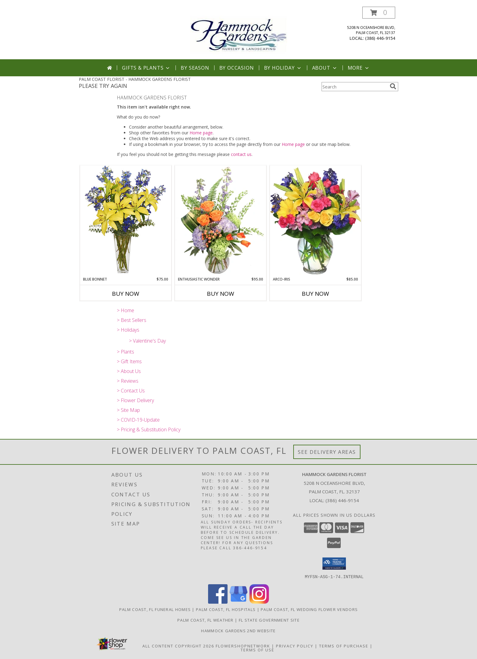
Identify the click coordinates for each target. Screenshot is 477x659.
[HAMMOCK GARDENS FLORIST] (239, 33)
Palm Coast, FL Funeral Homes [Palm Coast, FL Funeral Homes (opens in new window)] (155, 609)
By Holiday (283, 67)
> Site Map (128, 410)
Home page (201, 133)
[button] (378, 13)
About (325, 67)
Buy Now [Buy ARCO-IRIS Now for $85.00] (315, 294)
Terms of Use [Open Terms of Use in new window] (257, 649)
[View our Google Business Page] (238, 602)
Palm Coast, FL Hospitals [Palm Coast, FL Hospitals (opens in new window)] (226, 609)
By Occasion (236, 67)
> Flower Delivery (135, 400)
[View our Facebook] (218, 602)
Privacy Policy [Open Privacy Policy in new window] (294, 645)
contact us (241, 154)
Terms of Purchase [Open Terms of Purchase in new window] (343, 645)
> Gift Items (129, 361)
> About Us (129, 371)
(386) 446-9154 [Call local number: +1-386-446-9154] (380, 38)
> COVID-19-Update (138, 419)
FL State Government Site (269, 620)
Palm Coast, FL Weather (205, 620)
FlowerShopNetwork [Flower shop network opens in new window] (243, 645)
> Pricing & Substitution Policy (148, 429)
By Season (195, 67)
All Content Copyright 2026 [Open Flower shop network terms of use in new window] (178, 645)
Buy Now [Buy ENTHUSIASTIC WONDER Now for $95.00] (220, 294)
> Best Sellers (131, 320)
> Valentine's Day (147, 340)
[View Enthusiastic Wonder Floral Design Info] (220, 221)
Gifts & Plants (146, 67)
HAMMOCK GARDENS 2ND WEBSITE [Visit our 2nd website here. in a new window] (238, 630)
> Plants (125, 351)
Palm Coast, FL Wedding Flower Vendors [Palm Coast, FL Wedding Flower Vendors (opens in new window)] (309, 609)
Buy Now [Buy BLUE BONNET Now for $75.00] (125, 294)
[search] (393, 86)
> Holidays (128, 329)
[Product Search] (354, 86)
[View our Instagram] (259, 602)
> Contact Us (131, 390)
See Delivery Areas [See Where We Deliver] (327, 451)
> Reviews (127, 381)
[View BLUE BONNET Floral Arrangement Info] (125, 221)
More (359, 67)
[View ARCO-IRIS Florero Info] (315, 221)
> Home (125, 310)
